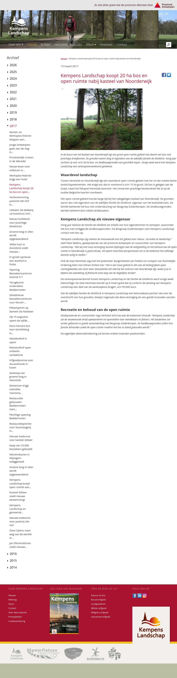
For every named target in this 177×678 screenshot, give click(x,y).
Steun (91, 44)
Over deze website (18, 612)
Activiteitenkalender (68, 44)
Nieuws (32, 44)
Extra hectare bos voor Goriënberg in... (19, 329)
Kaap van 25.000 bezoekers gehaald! (20, 447)
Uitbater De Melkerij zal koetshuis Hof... (21, 211)
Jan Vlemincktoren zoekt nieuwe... (20, 544)
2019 (13, 112)
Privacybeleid (15, 616)
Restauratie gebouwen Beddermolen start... (17, 403)
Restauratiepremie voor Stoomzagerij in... (20, 427)
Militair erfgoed (98, 608)
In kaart (46, 44)
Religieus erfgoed (99, 612)
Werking (13, 599)
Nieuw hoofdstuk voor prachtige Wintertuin (19, 222)
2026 (13, 65)
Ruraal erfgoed (98, 599)
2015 (13, 560)
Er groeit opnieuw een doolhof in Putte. (19, 260)
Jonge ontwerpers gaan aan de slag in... (19, 148)
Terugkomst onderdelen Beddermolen (17, 286)
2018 (13, 119)
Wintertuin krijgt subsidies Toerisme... (19, 389)
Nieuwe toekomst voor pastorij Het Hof (19, 521)
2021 (13, 99)
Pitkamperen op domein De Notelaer (21, 309)
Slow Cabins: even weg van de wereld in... (20, 534)
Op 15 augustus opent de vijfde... (19, 318)
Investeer (106, 44)
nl (162, 13)
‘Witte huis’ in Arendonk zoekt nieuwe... (18, 248)
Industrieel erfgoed (100, 616)
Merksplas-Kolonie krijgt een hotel (20, 177)
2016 (13, 554)
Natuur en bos (98, 595)
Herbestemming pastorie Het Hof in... (19, 200)
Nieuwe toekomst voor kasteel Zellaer (21, 438)
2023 (13, 85)
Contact (122, 44)
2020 (13, 106)
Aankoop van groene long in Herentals (17, 376)
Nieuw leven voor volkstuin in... (19, 168)
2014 (13, 567)
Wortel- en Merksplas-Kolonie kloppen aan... (20, 135)
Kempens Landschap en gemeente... (17, 508)
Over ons (16, 44)
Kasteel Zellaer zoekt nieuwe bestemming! (18, 496)
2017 (13, 126)
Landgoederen (98, 603)
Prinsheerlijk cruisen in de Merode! (21, 159)
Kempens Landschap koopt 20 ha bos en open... (21, 188)
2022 (13, 92)
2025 (13, 72)
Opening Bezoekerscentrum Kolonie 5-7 (20, 273)
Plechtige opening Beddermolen (19, 416)
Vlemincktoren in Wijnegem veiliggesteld (19, 458)
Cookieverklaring (17, 621)
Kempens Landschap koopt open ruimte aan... (20, 483)
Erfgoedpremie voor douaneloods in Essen (21, 363)
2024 (13, 78)
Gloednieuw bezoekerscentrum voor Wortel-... (20, 298)
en (166, 13)
